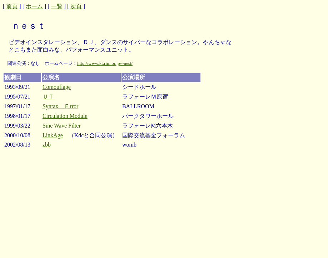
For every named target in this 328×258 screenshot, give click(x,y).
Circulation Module (65, 116)
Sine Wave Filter (62, 126)
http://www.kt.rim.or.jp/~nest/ (105, 63)
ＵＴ (48, 97)
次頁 (76, 6)
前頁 (12, 6)
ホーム (34, 6)
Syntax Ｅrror (60, 106)
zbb (47, 145)
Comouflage (57, 87)
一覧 (57, 6)
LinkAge (53, 135)
